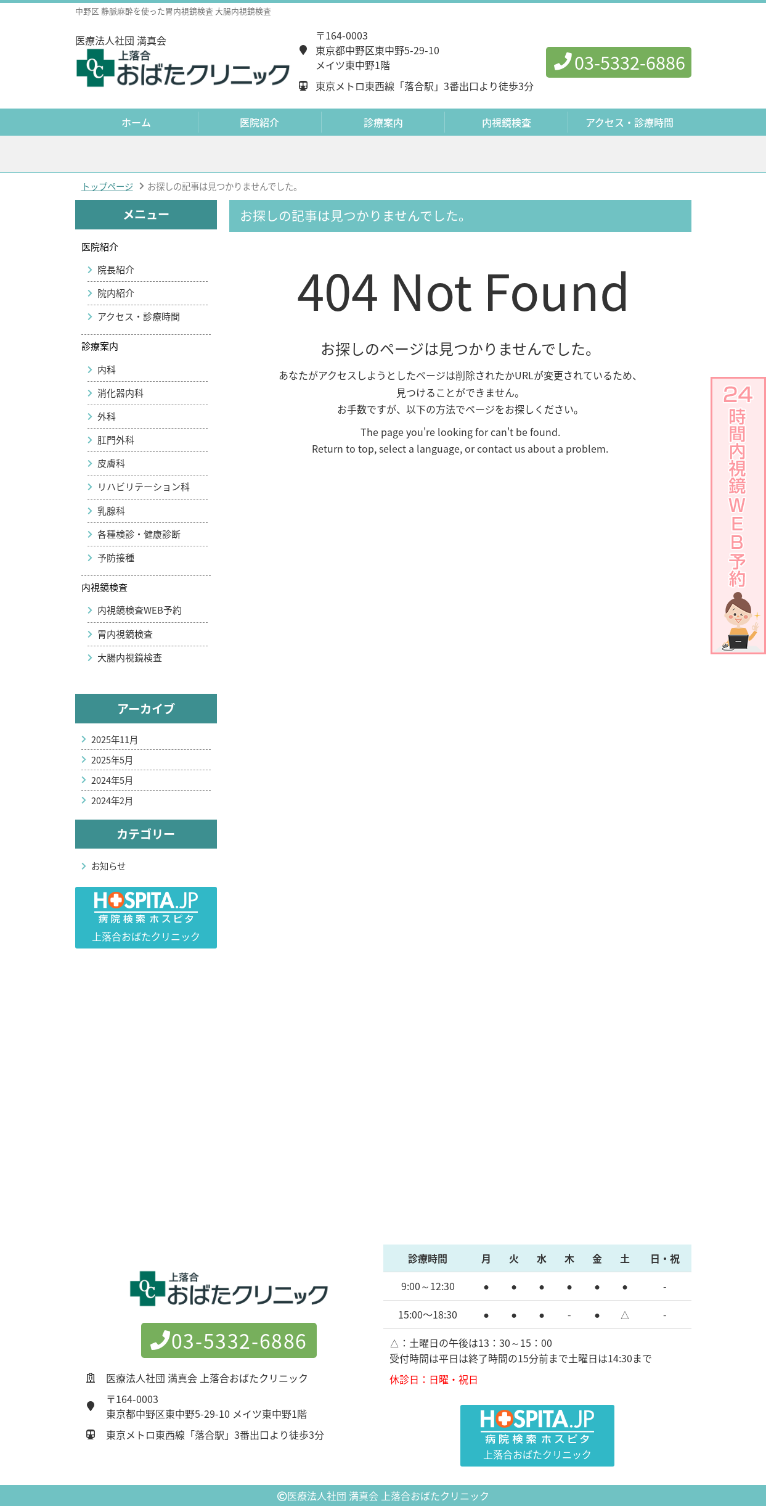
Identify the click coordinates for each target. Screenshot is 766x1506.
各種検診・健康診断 (139, 534)
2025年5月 (112, 760)
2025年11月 (114, 739)
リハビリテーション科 (143, 486)
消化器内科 (120, 393)
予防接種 (115, 557)
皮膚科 (111, 463)
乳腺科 (111, 510)
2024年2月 (112, 800)
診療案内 (99, 346)
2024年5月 (112, 780)
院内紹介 (115, 293)
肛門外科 (115, 439)
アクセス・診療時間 (629, 122)
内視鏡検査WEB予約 (139, 610)
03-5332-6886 (618, 62)
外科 (106, 416)
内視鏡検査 (104, 587)
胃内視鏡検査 (125, 634)
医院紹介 (99, 246)
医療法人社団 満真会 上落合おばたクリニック (388, 1495)
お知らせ (108, 866)
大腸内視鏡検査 (129, 657)
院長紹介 (115, 269)
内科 (106, 369)
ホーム (136, 122)
